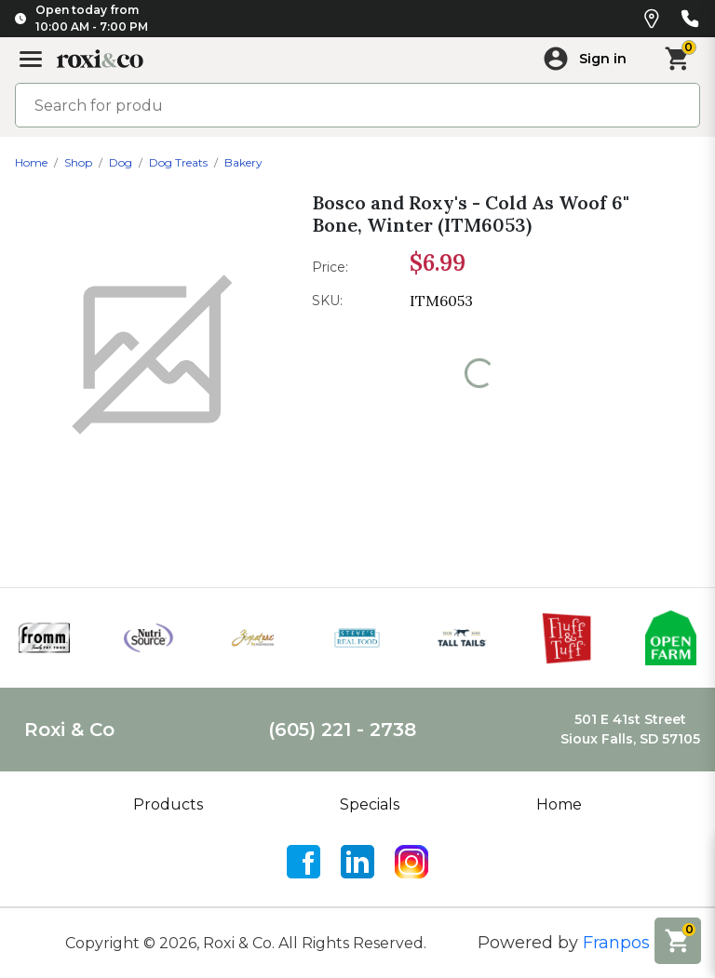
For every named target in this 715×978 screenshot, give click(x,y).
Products (168, 804)
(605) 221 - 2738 (342, 729)
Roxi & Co (69, 729)
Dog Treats (178, 162)
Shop (78, 162)
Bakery (243, 162)
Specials (369, 804)
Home (31, 162)
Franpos (616, 942)
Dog (120, 162)
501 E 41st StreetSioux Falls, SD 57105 (630, 729)
